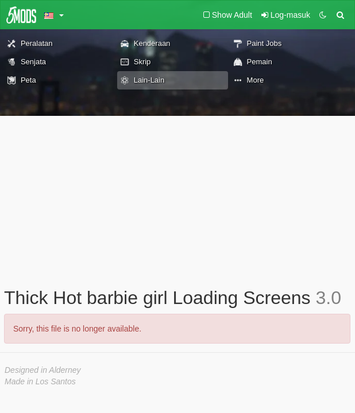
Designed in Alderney (43, 370)
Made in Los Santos (40, 381)
